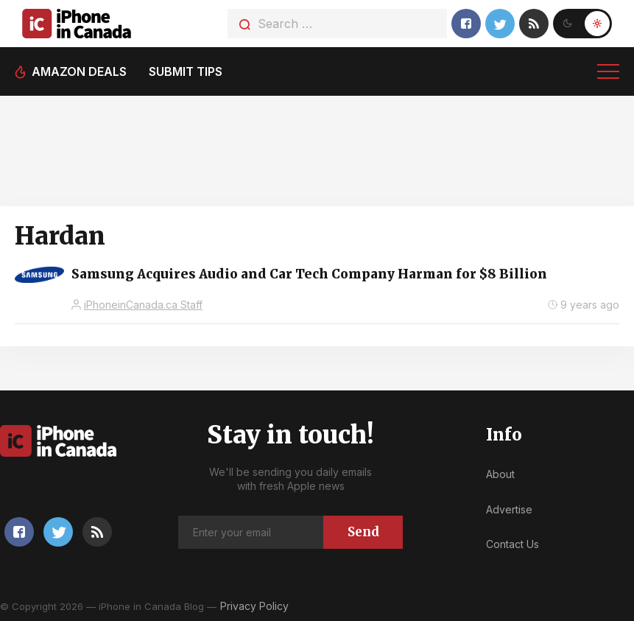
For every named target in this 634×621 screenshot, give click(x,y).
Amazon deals (79, 71)
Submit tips (185, 71)
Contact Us (512, 544)
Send (363, 532)
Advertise (509, 509)
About (500, 474)
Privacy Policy (254, 606)
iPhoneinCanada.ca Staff (143, 304)
